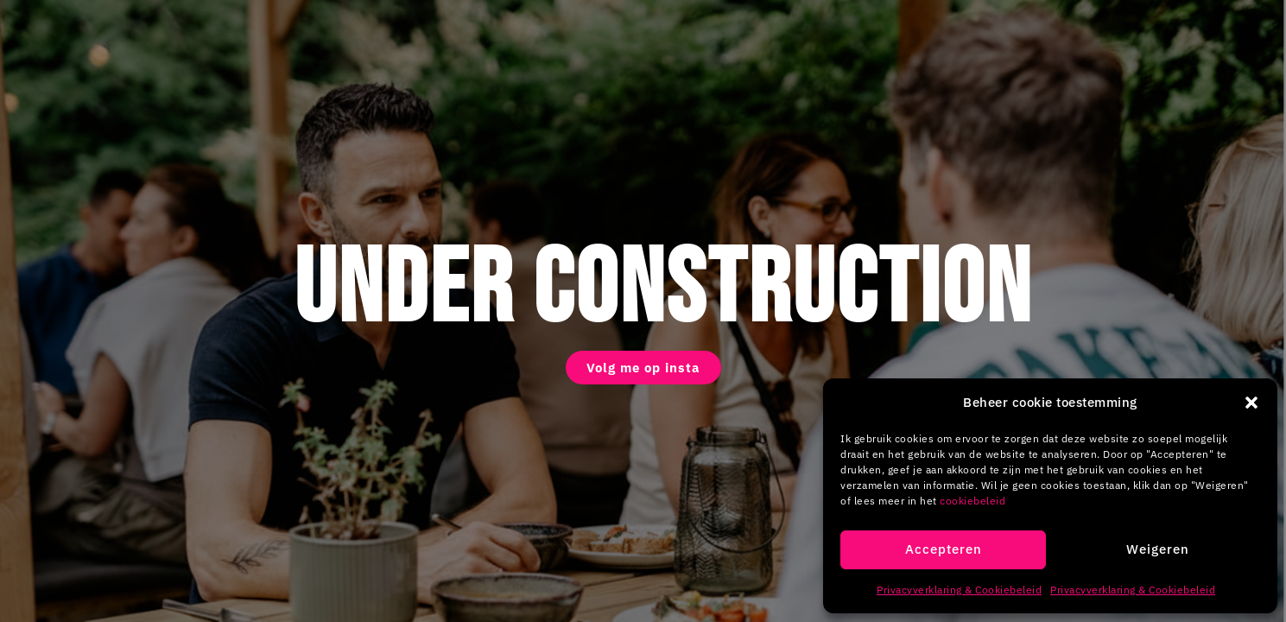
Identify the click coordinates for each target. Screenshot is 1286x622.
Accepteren (943, 549)
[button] (1251, 402)
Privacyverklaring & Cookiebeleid (959, 589)
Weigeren (1157, 549)
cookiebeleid (972, 500)
